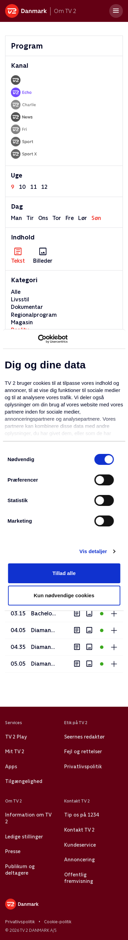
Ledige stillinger (24, 836)
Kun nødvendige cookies (64, 595)
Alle (15, 292)
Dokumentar (27, 307)
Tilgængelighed (23, 781)
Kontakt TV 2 (79, 830)
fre (70, 218)
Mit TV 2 (14, 751)
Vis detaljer (93, 551)
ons (43, 218)
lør (82, 218)
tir (30, 218)
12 (44, 187)
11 (33, 187)
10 (22, 187)
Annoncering (79, 859)
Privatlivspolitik (83, 766)
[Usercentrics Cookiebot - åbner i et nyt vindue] (38, 339)
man (16, 218)
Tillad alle (63, 573)
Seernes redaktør (84, 737)
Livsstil (20, 299)
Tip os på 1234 (81, 815)
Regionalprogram (34, 315)
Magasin (22, 322)
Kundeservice (80, 845)
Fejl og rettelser (83, 751)
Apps (11, 766)
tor (56, 218)
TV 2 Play (16, 737)
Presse (12, 851)
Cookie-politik (57, 921)
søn (96, 218)
